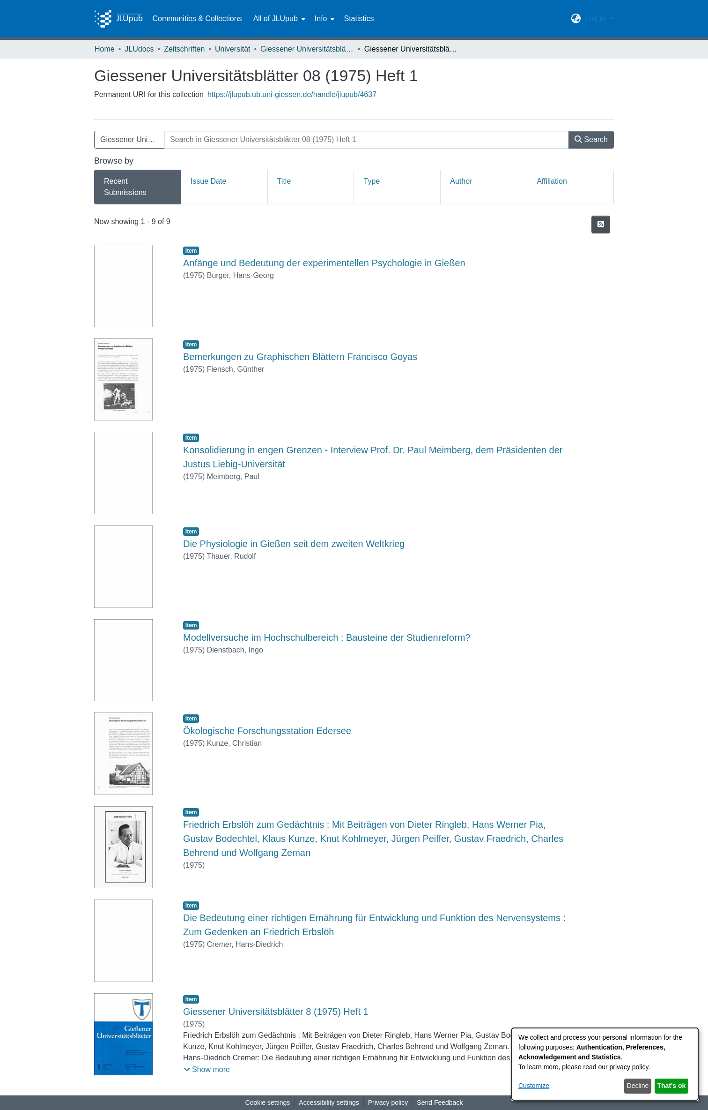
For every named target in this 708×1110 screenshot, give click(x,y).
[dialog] (605, 1064)
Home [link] (105, 49)
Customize (533, 1085)
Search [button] (591, 139)
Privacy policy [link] (388, 1102)
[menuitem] (278, 19)
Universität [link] (233, 49)
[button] (576, 19)
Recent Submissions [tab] (125, 186)
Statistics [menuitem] (359, 18)
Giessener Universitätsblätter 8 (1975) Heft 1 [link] (276, 1011)
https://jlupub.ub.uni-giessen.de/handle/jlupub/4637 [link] (291, 94)
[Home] (118, 18)
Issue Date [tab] (208, 181)
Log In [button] (596, 18)
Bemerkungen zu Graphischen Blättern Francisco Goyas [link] (300, 357)
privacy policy (629, 1067)
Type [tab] (371, 181)
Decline (638, 1085)
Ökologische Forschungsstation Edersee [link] (267, 731)
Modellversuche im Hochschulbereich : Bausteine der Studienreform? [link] (327, 637)
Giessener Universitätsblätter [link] (307, 49)
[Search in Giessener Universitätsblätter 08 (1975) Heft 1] (366, 140)
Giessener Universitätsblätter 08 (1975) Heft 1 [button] (132, 139)
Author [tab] (461, 181)
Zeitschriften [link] (184, 49)
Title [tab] (284, 181)
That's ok (671, 1085)
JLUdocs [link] (139, 49)
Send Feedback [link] (440, 1102)
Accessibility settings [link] (329, 1102)
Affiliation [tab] (552, 181)
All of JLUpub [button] (275, 18)
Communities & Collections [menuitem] (197, 18)
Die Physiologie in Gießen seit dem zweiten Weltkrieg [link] (294, 544)
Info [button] (321, 18)
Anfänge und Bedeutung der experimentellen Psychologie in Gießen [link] (324, 263)
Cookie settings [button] (267, 1102)
